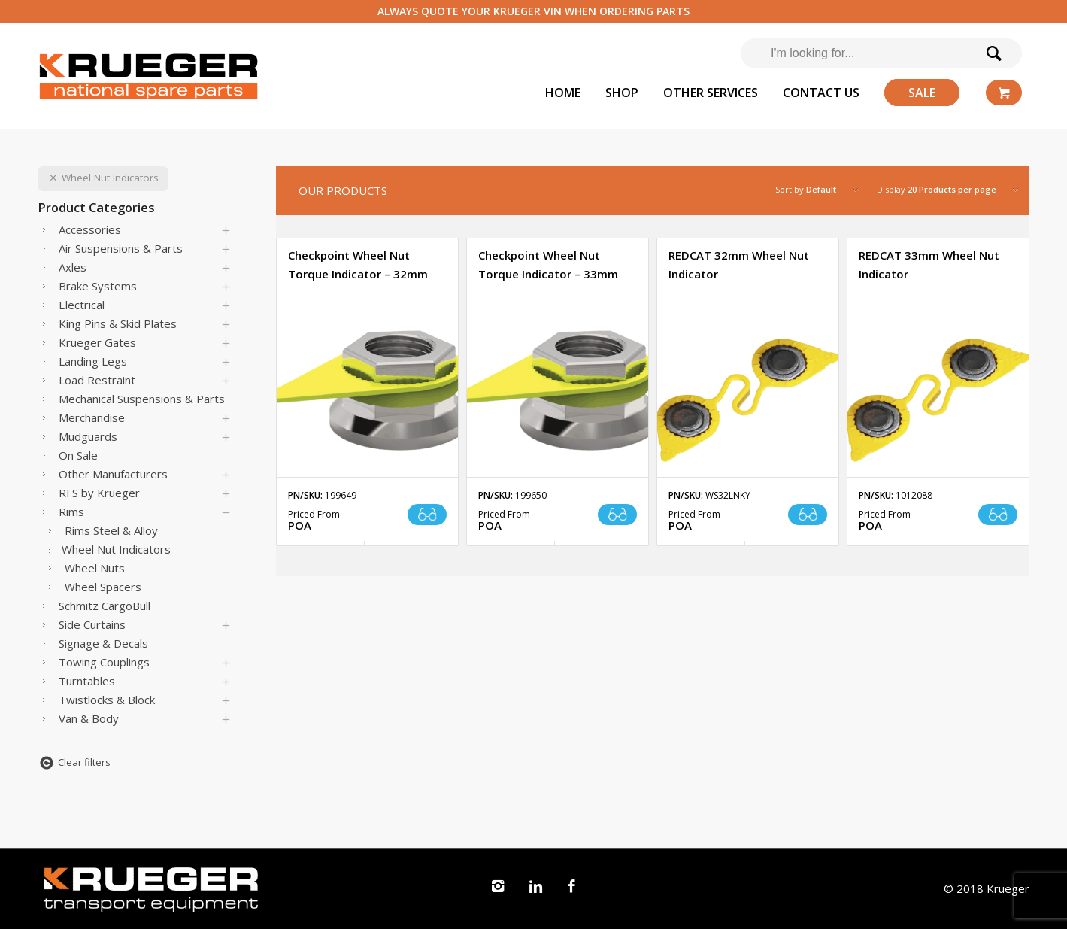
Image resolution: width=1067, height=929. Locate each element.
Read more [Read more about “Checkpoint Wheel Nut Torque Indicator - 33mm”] (617, 514)
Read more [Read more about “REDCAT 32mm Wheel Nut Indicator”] (807, 514)
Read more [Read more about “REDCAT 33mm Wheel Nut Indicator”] (997, 514)
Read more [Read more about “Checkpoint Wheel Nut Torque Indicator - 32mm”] (427, 514)
